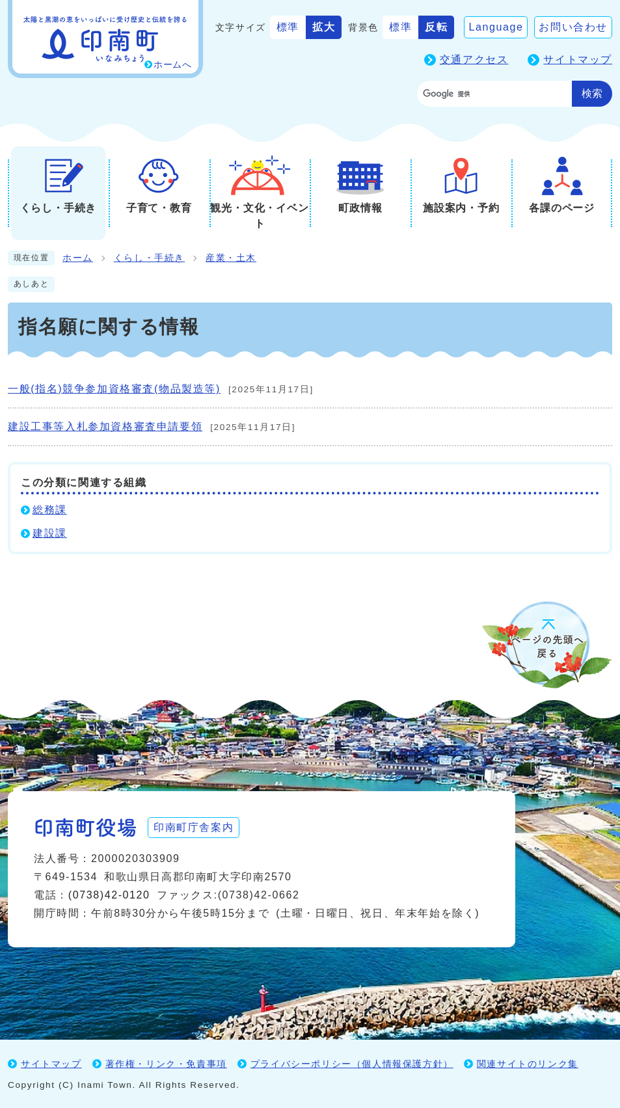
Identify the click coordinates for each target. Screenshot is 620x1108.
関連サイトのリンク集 (527, 1064)
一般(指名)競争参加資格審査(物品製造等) (114, 388)
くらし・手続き (149, 258)
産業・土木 (231, 258)
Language (495, 27)
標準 (287, 27)
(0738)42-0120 (109, 894)
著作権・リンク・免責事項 (166, 1064)
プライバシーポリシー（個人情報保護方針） (351, 1064)
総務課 (50, 509)
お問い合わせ (573, 27)
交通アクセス (474, 59)
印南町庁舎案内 (194, 827)
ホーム (77, 258)
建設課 (50, 533)
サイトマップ (577, 59)
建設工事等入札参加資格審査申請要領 (105, 426)
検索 (592, 93)
